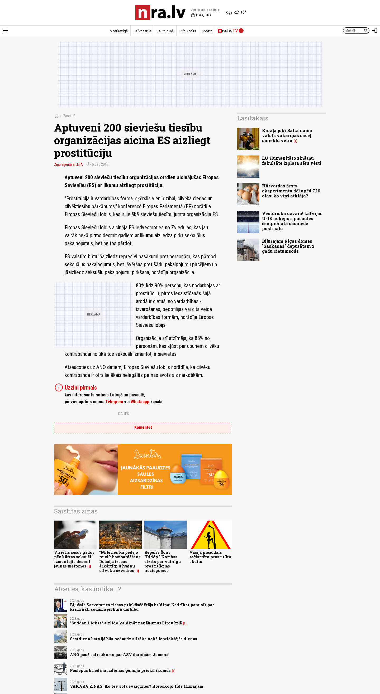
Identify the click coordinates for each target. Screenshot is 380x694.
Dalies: (124, 414)
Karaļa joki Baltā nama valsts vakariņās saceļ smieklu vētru (287, 135)
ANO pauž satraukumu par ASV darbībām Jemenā (119, 654)
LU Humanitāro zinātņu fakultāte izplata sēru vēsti (291, 160)
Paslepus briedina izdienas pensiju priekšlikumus (120, 670)
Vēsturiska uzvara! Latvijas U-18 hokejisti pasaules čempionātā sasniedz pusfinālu (292, 221)
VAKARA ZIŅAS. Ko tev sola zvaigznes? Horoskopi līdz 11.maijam (136, 686)
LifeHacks (187, 31)
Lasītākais (252, 118)
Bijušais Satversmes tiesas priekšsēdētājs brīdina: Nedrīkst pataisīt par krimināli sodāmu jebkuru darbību (142, 607)
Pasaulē (69, 115)
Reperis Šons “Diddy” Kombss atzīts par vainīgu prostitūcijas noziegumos (162, 561)
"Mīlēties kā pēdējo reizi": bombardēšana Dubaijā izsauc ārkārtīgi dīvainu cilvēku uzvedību (120, 561)
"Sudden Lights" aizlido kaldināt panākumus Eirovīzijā (126, 622)
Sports (207, 31)
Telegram (114, 401)
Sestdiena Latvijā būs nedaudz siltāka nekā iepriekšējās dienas (133, 638)
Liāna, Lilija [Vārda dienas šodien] (201, 15)
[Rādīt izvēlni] (5, 30)
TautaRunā (165, 31)
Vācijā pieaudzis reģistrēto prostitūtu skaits (210, 557)
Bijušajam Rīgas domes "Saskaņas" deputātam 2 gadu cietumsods (288, 246)
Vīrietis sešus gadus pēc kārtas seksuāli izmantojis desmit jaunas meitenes (74, 559)
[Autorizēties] (374, 30)
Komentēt (143, 427)
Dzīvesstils (142, 31)
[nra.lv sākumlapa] (160, 12)
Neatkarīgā (119, 31)
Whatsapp (140, 401)
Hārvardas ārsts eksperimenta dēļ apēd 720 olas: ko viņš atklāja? (291, 190)
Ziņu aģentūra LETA (68, 164)
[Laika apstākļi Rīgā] (236, 13)
